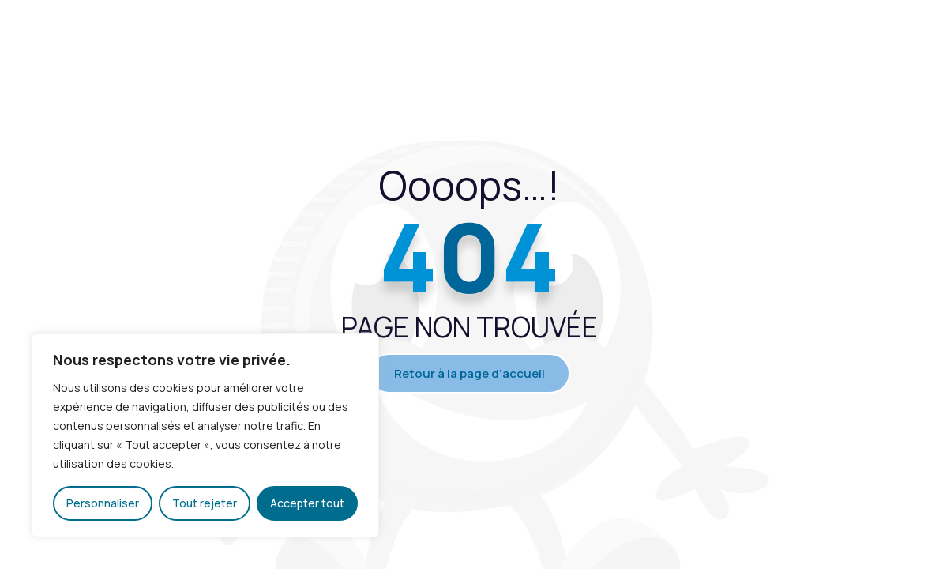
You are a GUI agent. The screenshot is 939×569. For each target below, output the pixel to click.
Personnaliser (102, 503)
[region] (205, 435)
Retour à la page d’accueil (469, 373)
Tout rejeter (204, 503)
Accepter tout (307, 503)
